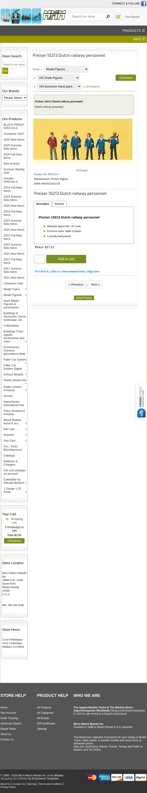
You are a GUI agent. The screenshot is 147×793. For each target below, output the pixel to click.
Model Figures (13, 295)
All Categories (45, 712)
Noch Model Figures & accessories (11, 304)
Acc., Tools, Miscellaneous (13, 448)
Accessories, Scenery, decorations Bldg (14, 350)
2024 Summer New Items (13, 198)
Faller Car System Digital (13, 367)
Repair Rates (8, 728)
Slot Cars (9, 440)
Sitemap (42, 728)
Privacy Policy (7, 787)
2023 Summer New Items (13, 222)
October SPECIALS (11, 180)
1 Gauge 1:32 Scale (12, 490)
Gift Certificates (46, 723)
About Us (5, 734)
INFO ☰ (139, 39)
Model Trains (12, 289)
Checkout (14, 541)
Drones (8, 396)
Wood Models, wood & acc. (13, 421)
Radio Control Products (12, 388)
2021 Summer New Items (13, 270)
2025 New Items (14, 139)
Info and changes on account (15, 472)
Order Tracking (9, 718)
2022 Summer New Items (13, 246)
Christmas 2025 (14, 133)
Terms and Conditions (50, 784)
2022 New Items (14, 253)
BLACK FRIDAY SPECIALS (14, 126)
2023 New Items (14, 229)
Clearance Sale (13, 283)
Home (36, 69)
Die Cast (9, 429)
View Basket (132, 16)
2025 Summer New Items (13, 147)
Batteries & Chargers (11, 463)
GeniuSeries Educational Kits (14, 403)
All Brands (43, 718)
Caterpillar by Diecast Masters (14, 481)
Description (42, 203)
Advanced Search (10, 723)
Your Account (8, 712)
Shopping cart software (14, 778)
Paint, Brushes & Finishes (14, 412)
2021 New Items (14, 277)
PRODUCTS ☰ (133, 30)
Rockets (9, 434)
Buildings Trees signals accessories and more (14, 336)
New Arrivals (11, 163)
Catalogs (9, 455)
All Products (92, 86)
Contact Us (7, 739)
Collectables (11, 325)
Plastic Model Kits (15, 380)
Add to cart (66, 259)
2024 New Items (14, 205)
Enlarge (81, 170)
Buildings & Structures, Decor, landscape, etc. (15, 316)
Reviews (59, 203)
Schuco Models (13, 374)
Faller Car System (15, 359)
